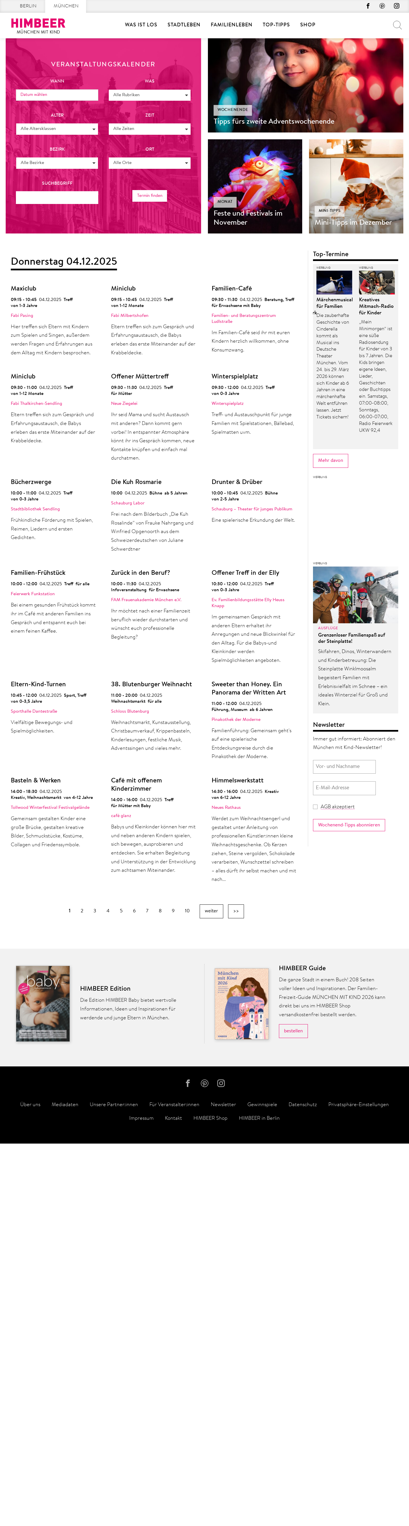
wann (57, 81)
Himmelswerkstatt (238, 781)
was (150, 81)
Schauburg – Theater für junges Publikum (252, 509)
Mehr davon (330, 928)
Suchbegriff (57, 183)
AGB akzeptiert (338, 1275)
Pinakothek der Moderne (236, 719)
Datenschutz (303, 1487)
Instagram (396, 6)
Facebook (365, 6)
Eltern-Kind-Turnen (38, 684)
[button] (149, 95)
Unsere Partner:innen (114, 1487)
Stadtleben (184, 25)
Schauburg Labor (128, 503)
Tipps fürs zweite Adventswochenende (274, 122)
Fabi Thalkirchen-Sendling (36, 403)
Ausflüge (328, 1096)
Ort (149, 149)
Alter (57, 115)
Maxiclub (23, 289)
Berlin (28, 6)
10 (187, 911)
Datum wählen (35, 94)
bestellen (293, 1412)
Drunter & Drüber (237, 482)
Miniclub (123, 289)
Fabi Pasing (22, 315)
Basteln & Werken (36, 781)
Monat (225, 202)
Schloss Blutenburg (130, 711)
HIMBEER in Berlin (259, 1501)
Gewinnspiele (262, 1487)
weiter (211, 911)
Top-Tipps (276, 25)
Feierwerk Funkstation (33, 594)
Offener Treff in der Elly (245, 573)
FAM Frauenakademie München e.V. (146, 600)
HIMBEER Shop (210, 1501)
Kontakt (173, 1501)
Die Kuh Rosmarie (136, 482)
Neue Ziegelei (124, 403)
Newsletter (223, 1487)
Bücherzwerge (31, 482)
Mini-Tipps (330, 211)
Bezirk (57, 149)
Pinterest (381, 6)
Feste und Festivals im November (248, 218)
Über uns (30, 1487)
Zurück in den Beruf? (140, 573)
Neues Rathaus (226, 807)
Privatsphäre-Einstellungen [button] (358, 1487)
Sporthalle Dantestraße (34, 711)
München (66, 6)
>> (236, 911)
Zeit (149, 115)
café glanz (121, 816)
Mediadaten (65, 1487)
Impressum (141, 1501)
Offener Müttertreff (140, 377)
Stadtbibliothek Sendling (35, 509)
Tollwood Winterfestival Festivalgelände (50, 807)
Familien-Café (232, 289)
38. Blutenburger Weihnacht (151, 684)
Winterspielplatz (235, 377)
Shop (308, 25)
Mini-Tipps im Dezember (353, 223)
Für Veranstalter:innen (174, 1487)
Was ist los (141, 25)
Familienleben (232, 25)
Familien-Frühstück (38, 573)
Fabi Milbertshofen (130, 315)
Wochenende (233, 110)
